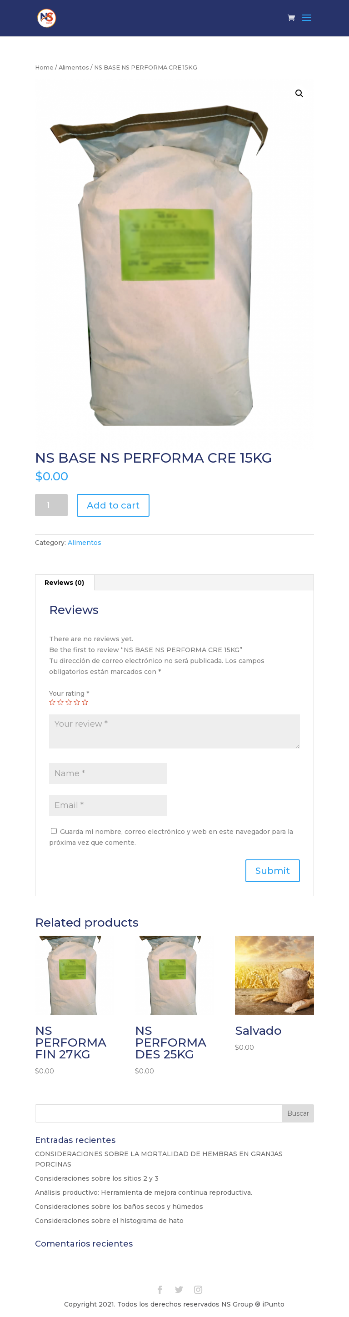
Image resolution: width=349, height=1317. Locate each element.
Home (44, 67)
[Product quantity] (51, 505)
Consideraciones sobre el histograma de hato (109, 1221)
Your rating (69, 693)
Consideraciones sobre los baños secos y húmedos (119, 1206)
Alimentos (74, 67)
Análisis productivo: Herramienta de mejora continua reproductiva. (143, 1192)
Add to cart (113, 505)
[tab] (65, 582)
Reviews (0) (64, 583)
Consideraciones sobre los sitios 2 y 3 (97, 1178)
